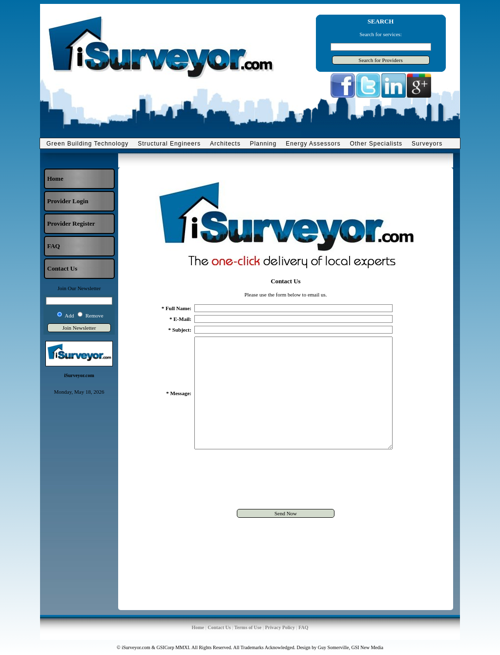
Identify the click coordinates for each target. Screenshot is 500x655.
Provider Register (71, 223)
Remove (94, 315)
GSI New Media (367, 647)
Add (69, 315)
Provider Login (67, 201)
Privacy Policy (280, 627)
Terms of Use (248, 627)
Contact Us (62, 268)
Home (55, 178)
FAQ (53, 246)
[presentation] (285, 503)
